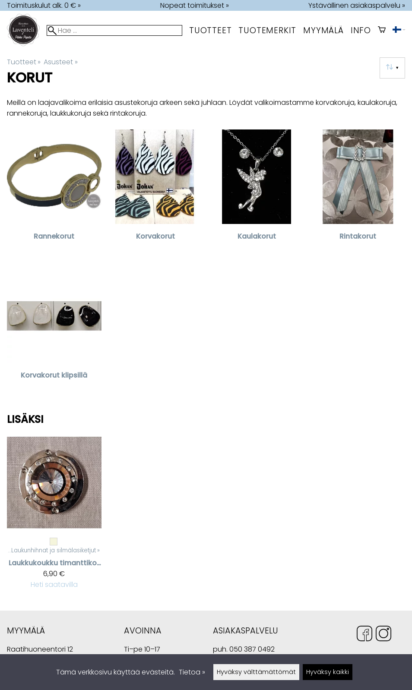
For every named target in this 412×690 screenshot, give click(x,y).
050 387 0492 (252, 649)
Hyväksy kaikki (327, 672)
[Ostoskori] (382, 30)
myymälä (323, 30)
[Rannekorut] (54, 195)
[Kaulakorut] (256, 195)
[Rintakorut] (358, 195)
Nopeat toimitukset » (194, 5)
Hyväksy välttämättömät (256, 672)
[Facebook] (364, 635)
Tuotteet (210, 30)
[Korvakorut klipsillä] (54, 335)
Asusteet (60, 62)
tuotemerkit (267, 30)
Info (361, 30)
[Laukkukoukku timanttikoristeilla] (54, 515)
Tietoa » (192, 672)
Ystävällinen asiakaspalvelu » (356, 5)
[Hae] (114, 30)
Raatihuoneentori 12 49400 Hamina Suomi (40, 650)
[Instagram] (383, 635)
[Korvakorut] (155, 195)
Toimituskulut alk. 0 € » (44, 5)
